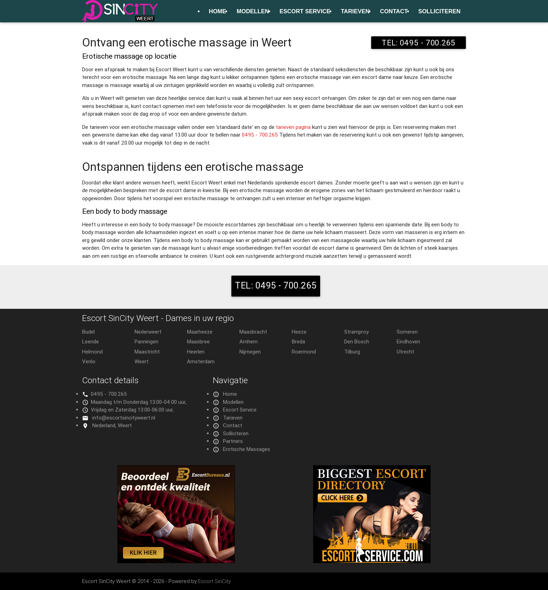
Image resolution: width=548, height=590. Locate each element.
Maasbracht (253, 331)
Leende (90, 341)
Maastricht (147, 351)
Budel (88, 331)
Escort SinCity (214, 581)
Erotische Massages (246, 449)
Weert (142, 361)
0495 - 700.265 (260, 134)
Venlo (88, 361)
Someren (407, 331)
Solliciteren (439, 11)
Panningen (146, 341)
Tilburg (352, 351)
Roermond (304, 351)
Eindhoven (408, 341)
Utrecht (405, 351)
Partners (233, 441)
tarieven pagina (293, 127)
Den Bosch (356, 341)
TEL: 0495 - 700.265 (418, 43)
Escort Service (305, 11)
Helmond (92, 351)
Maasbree (198, 341)
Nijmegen (250, 351)
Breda (298, 341)
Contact (394, 11)
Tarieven (355, 11)
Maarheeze (199, 331)
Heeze (299, 331)
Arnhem (248, 341)
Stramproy (356, 331)
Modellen (253, 11)
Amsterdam (201, 361)
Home (217, 11)
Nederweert (148, 331)
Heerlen (195, 351)
